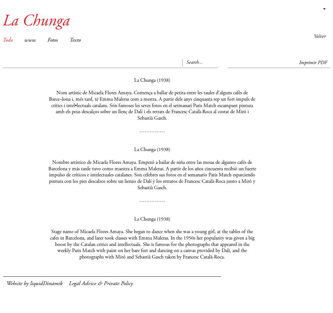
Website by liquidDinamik (34, 284)
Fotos (52, 40)
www (30, 40)
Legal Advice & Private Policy (101, 284)
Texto (75, 40)
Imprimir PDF (313, 62)
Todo (8, 40)
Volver (320, 36)
